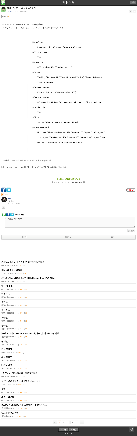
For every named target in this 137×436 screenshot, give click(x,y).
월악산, (68, 391)
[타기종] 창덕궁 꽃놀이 (68, 272)
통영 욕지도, (68, 359)
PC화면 (74, 430)
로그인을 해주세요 (70, 222)
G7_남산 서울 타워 (68, 415)
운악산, (68, 304)
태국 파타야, (68, 288)
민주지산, (68, 296)
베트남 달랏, (68, 367)
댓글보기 (5, 16)
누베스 (10, 198)
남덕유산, (68, 312)
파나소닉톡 (68, 2)
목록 (112, 237)
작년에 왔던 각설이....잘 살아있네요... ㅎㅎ (68, 383)
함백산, (68, 328)
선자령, (68, 343)
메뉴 (133, 2)
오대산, (68, 320)
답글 (3, 207)
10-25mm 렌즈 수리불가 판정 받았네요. (68, 375)
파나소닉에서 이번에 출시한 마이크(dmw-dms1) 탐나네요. (68, 280)
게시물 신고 (130, 190)
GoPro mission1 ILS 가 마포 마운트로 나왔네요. (68, 264)
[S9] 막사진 (68, 351)
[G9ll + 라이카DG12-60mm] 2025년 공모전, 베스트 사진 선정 (68, 335)
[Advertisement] (69, 248)
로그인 (63, 430)
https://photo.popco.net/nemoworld (68, 182)
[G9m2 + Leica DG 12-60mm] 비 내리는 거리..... (68, 407)
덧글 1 (5, 194)
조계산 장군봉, (68, 399)
